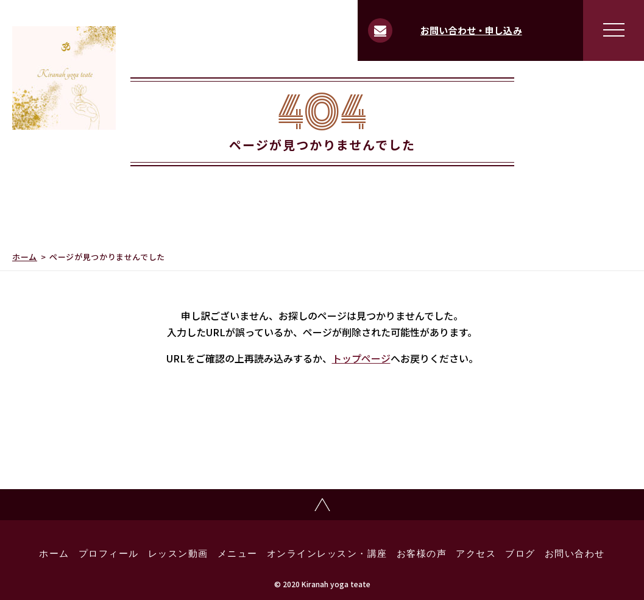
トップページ (361, 358)
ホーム (24, 257)
